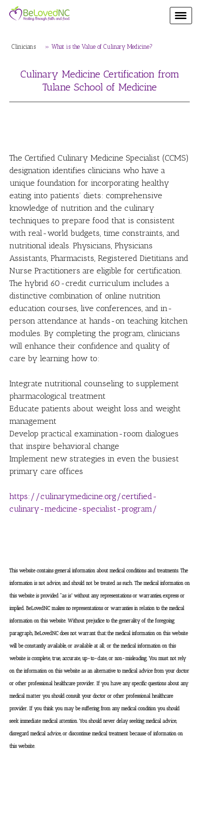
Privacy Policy (34, 796)
